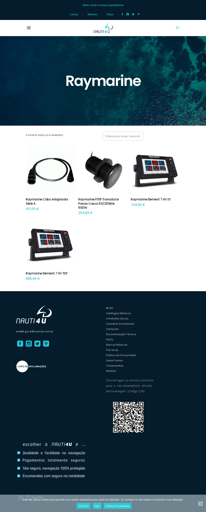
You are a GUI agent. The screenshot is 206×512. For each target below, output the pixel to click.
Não (97, 506)
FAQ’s (110, 14)
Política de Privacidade (121, 355)
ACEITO (83, 506)
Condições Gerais (117, 318)
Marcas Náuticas (116, 344)
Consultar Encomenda (120, 323)
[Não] (200, 503)
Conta (74, 14)
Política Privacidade (118, 506)
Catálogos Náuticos (118, 313)
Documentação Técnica (121, 334)
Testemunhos (114, 365)
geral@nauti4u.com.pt (39, 331)
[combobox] (123, 136)
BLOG (109, 308)
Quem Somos (114, 360)
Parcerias (112, 350)
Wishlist (92, 14)
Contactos (112, 329)
